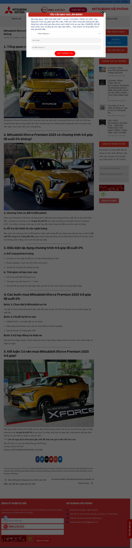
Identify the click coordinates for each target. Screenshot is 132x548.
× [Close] (103, 12)
